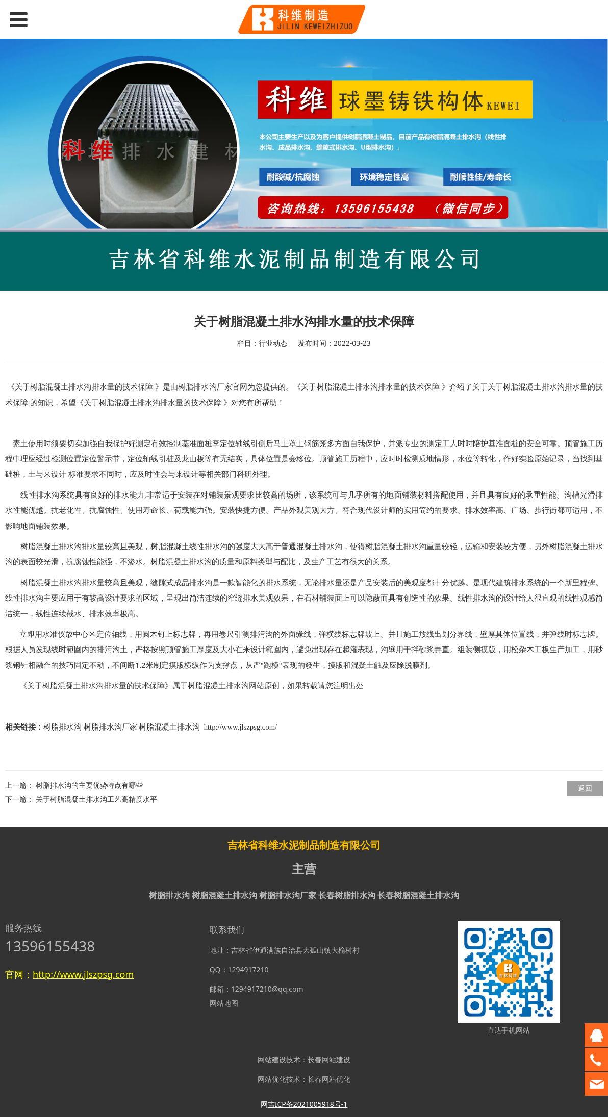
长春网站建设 (329, 1059)
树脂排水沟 (62, 727)
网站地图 (224, 1003)
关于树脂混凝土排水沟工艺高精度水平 (96, 799)
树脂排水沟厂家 (205, 387)
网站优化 (272, 1079)
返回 (585, 788)
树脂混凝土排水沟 (218, 686)
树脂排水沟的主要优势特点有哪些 (89, 785)
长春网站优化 (329, 1079)
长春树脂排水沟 (346, 895)
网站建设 (272, 1059)
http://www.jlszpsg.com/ (240, 727)
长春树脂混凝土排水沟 (418, 895)
